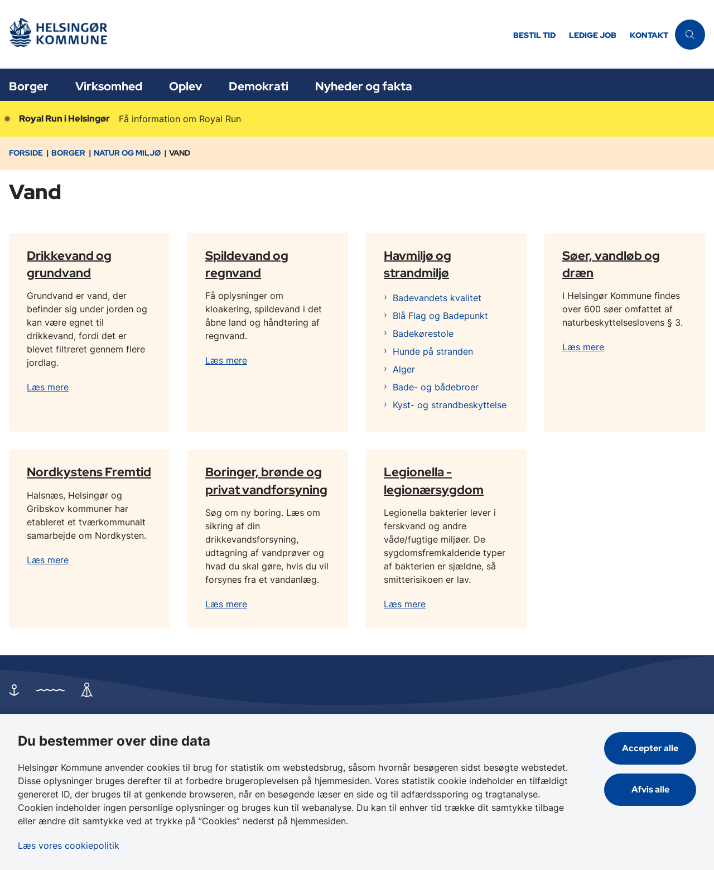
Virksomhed (108, 86)
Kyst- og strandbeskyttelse (449, 404)
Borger (29, 86)
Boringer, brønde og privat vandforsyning (266, 480)
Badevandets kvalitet (437, 297)
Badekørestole (423, 333)
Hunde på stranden (433, 351)
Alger (404, 369)
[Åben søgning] (690, 35)
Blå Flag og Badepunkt (440, 315)
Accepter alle (650, 748)
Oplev (185, 86)
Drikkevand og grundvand (69, 263)
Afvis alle (650, 789)
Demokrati (258, 86)
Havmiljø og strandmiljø (417, 263)
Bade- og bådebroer (436, 387)
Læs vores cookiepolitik (68, 845)
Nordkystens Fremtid (89, 471)
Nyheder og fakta (363, 86)
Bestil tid (534, 35)
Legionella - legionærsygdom (434, 480)
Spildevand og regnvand (246, 263)
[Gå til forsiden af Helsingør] (253, 34)
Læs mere (48, 387)
